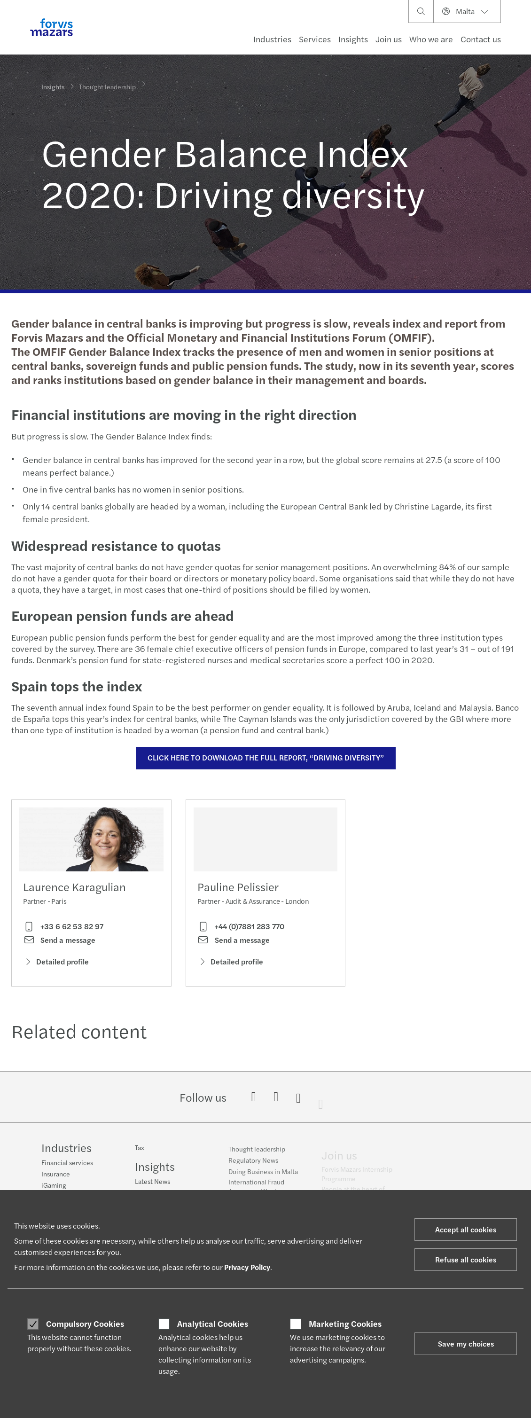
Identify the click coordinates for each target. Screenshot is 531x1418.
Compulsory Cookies (85, 1323)
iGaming (53, 1186)
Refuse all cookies (465, 1259)
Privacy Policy (247, 1266)
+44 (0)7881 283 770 (240, 945)
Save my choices (466, 1343)
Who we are (431, 39)
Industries (272, 39)
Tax (139, 1154)
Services (315, 39)
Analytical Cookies (212, 1323)
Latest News (152, 1188)
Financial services (67, 1163)
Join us (388, 39)
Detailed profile (56, 964)
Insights (353, 39)
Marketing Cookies (345, 1323)
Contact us (481, 39)
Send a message (59, 943)
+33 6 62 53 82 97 (63, 930)
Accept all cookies (465, 1229)
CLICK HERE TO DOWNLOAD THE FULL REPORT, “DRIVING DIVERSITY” (264, 757)
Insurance (55, 1175)
